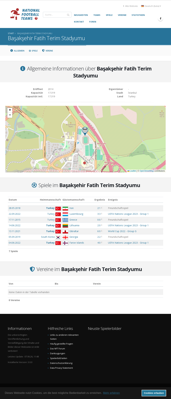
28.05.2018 (14, 208)
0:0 (99, 219)
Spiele (33, 50)
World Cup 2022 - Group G (122, 231)
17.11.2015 (14, 219)
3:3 (99, 213)
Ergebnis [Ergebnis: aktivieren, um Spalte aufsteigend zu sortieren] (100, 199)
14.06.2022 (14, 225)
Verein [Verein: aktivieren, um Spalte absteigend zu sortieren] (97, 283)
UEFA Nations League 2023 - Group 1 (128, 213)
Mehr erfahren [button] (111, 393)
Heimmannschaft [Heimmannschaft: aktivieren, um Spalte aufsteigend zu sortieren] (50, 199)
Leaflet (131, 171)
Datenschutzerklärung (61, 363)
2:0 (99, 225)
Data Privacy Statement (61, 368)
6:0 (99, 231)
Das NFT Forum (57, 348)
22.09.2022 (14, 213)
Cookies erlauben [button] (154, 393)
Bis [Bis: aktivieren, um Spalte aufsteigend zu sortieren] (56, 283)
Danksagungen (57, 353)
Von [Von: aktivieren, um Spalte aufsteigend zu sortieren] (11, 283)
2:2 (99, 236)
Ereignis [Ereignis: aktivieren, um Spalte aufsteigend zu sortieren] (113, 199)
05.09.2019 (14, 236)
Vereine (47, 50)
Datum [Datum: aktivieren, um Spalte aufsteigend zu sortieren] (13, 199)
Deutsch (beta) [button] (151, 6)
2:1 (99, 208)
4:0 (99, 242)
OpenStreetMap (147, 171)
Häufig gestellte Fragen (61, 343)
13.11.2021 (14, 231)
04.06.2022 (14, 242)
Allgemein (17, 50)
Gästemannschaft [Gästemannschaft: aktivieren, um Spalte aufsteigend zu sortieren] (73, 199)
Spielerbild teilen (58, 358)
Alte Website (130, 6)
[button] (85, 131)
